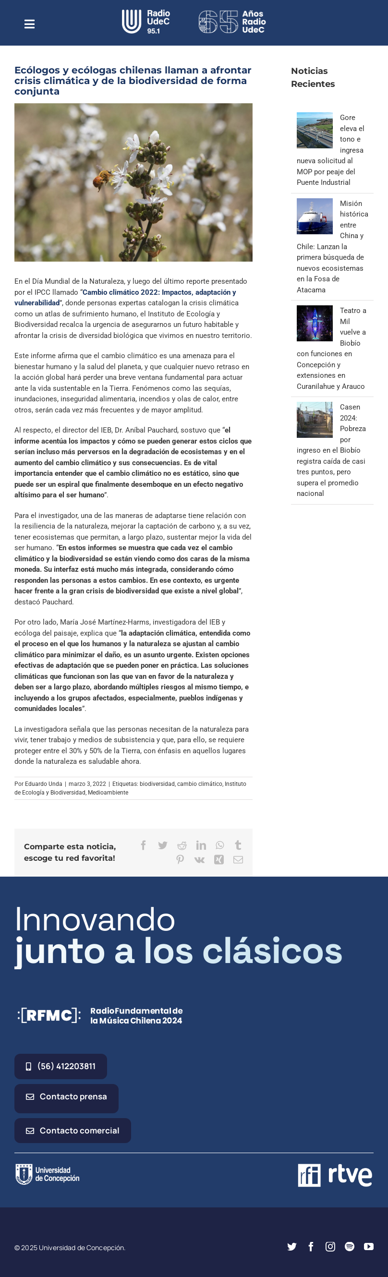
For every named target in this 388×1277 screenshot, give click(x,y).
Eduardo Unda (43, 784)
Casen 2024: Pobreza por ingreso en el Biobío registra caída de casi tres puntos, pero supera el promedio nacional (331, 450)
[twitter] (292, 1247)
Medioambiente (108, 792)
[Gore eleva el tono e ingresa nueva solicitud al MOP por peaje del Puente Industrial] (315, 117)
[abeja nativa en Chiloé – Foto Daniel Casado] (133, 182)
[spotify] (349, 1247)
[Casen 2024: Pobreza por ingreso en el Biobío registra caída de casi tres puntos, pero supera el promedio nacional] (315, 407)
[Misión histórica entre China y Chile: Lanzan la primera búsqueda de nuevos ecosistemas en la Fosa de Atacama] (315, 203)
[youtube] (369, 1247)
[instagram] (330, 1247)
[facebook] (311, 1247)
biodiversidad (157, 784)
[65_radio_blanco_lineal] (232, 13)
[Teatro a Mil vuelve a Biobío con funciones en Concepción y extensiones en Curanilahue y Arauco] (315, 310)
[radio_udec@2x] (146, 13)
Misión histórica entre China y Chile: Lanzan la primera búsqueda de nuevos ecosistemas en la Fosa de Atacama (332, 246)
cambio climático (199, 784)
